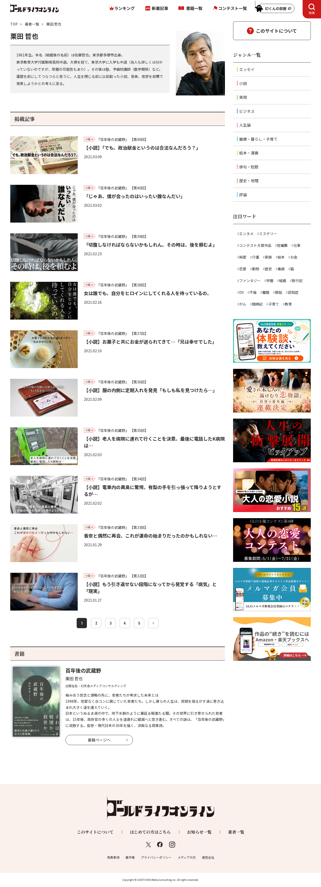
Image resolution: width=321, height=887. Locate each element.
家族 (268, 257)
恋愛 (242, 268)
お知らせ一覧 (199, 832)
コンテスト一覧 (232, 8)
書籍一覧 (194, 8)
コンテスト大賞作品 (255, 245)
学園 (269, 280)
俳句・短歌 (248, 166)
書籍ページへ (99, 740)
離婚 (265, 292)
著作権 (130, 857)
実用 (243, 97)
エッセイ (247, 69)
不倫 (253, 292)
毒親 (281, 268)
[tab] (312, 9)
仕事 (297, 245)
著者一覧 (32, 24)
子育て (273, 304)
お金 (293, 257)
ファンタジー (250, 280)
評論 (243, 194)
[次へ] (153, 623)
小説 (243, 83)
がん (242, 304)
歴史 (268, 268)
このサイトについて (276, 30)
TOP (14, 24)
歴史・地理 (248, 180)
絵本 (281, 257)
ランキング (124, 8)
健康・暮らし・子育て (258, 139)
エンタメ (246, 233)
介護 (255, 257)
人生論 (245, 125)
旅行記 (297, 280)
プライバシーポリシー (156, 857)
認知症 (293, 292)
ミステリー (268, 233)
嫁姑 (278, 292)
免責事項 (113, 857)
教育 (288, 304)
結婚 (282, 280)
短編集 (282, 245)
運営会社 (208, 857)
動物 (255, 268)
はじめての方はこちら (150, 832)
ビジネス (247, 111)
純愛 (242, 257)
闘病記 (257, 304)
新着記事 (160, 8)
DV (241, 292)
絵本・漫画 (248, 152)
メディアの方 (187, 857)
